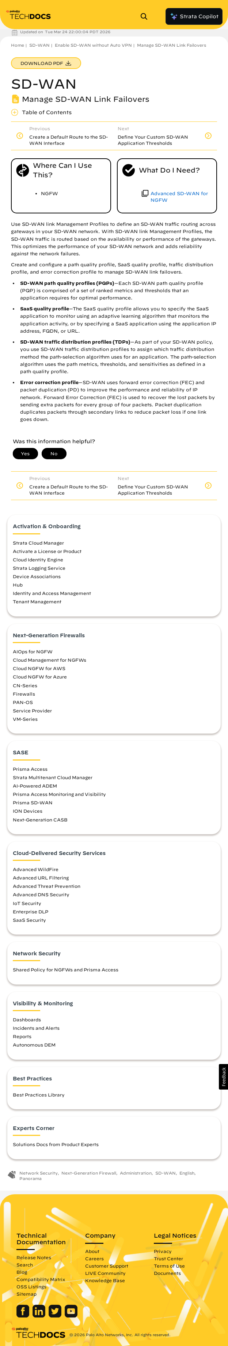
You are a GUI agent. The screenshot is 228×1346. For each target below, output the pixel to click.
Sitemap (26, 1293)
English (186, 1173)
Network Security (38, 1173)
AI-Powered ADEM (35, 785)
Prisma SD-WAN (33, 802)
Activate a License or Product (47, 551)
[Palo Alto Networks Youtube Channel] (71, 1316)
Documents (167, 1273)
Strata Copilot (194, 16)
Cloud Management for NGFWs (49, 659)
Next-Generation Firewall (88, 1173)
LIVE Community (105, 1273)
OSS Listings (31, 1286)
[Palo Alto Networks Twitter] (56, 1316)
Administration (136, 1173)
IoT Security (27, 903)
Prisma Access (30, 768)
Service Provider (32, 710)
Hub (18, 584)
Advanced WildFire (35, 869)
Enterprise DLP (30, 911)
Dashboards (27, 1019)
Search (24, 1264)
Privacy (163, 1251)
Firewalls (24, 693)
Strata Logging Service (39, 567)
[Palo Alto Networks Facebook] (23, 1316)
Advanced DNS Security (41, 894)
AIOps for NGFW (33, 651)
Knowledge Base (105, 1280)
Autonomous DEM (34, 1044)
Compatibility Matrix (40, 1279)
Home (17, 45)
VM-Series (25, 719)
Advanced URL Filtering (41, 877)
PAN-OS (23, 702)
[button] (223, 1077)
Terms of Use (169, 1265)
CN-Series (25, 685)
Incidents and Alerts (36, 1027)
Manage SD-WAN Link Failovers (171, 45)
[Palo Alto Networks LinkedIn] (40, 1316)
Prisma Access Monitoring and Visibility (59, 794)
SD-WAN (39, 45)
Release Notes (33, 1257)
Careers (94, 1258)
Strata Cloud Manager (38, 542)
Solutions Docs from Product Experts (56, 1144)
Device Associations (37, 576)
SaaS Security (29, 920)
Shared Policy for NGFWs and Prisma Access (65, 969)
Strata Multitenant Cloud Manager (52, 777)
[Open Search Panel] (146, 16)
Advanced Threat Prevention (46, 886)
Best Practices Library (39, 1094)
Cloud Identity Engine (38, 559)
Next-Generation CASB (40, 819)
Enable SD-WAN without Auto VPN (93, 45)
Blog (21, 1272)
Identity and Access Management (52, 593)
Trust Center (168, 1258)
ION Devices (27, 810)
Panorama (30, 1178)
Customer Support (106, 1265)
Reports (22, 1036)
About (92, 1251)
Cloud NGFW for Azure (40, 676)
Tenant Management (37, 601)
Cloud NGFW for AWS (39, 668)
